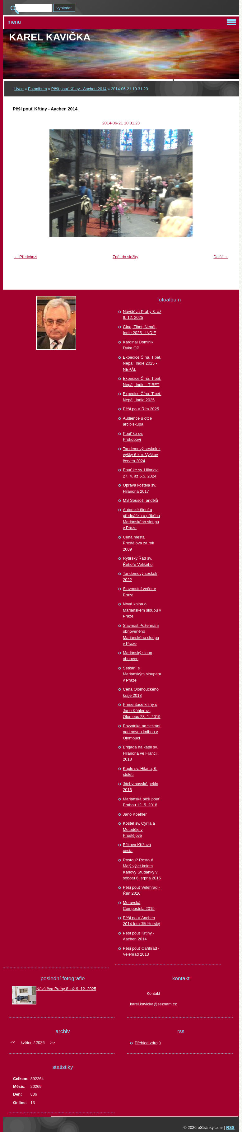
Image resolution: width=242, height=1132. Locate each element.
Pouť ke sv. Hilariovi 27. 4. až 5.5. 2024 (140, 473)
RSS (230, 1127)
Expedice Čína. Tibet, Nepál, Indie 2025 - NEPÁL (142, 363)
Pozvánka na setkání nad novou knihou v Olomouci (142, 732)
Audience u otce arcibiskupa (137, 421)
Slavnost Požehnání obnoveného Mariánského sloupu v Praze (141, 634)
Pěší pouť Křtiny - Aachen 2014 (79, 88)
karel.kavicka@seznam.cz (153, 1004)
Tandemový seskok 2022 (140, 576)
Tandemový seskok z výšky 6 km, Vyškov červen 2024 (142, 454)
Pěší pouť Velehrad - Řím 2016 (141, 890)
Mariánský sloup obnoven (137, 655)
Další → (220, 256)
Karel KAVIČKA (50, 37)
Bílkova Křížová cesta (137, 847)
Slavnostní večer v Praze (139, 591)
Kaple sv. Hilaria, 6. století (140, 771)
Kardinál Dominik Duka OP (138, 345)
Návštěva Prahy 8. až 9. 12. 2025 (142, 314)
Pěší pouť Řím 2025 (141, 409)
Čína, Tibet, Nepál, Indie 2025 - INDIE (139, 329)
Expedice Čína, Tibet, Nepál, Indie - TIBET (142, 381)
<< (13, 1042)
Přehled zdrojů (148, 1043)
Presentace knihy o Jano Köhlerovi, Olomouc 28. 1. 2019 (142, 710)
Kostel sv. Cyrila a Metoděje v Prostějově (139, 829)
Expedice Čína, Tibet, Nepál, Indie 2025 (142, 396)
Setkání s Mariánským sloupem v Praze (142, 674)
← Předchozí (25, 256)
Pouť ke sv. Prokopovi (133, 436)
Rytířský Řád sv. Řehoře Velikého (137, 561)
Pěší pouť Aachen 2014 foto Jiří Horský (141, 920)
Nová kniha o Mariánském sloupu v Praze (142, 610)
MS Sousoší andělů (140, 500)
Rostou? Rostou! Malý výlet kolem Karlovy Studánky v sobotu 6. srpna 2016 (142, 869)
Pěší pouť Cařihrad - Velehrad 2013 (141, 951)
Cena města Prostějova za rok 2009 (138, 543)
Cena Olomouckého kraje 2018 (141, 692)
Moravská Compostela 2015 (139, 905)
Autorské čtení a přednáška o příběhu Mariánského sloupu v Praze (141, 518)
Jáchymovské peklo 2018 (140, 786)
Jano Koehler (135, 814)
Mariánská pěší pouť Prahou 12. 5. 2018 (141, 802)
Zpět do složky (125, 256)
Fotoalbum (37, 88)
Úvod (19, 88)
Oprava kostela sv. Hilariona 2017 (139, 488)
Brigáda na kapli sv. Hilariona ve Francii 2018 (140, 753)
